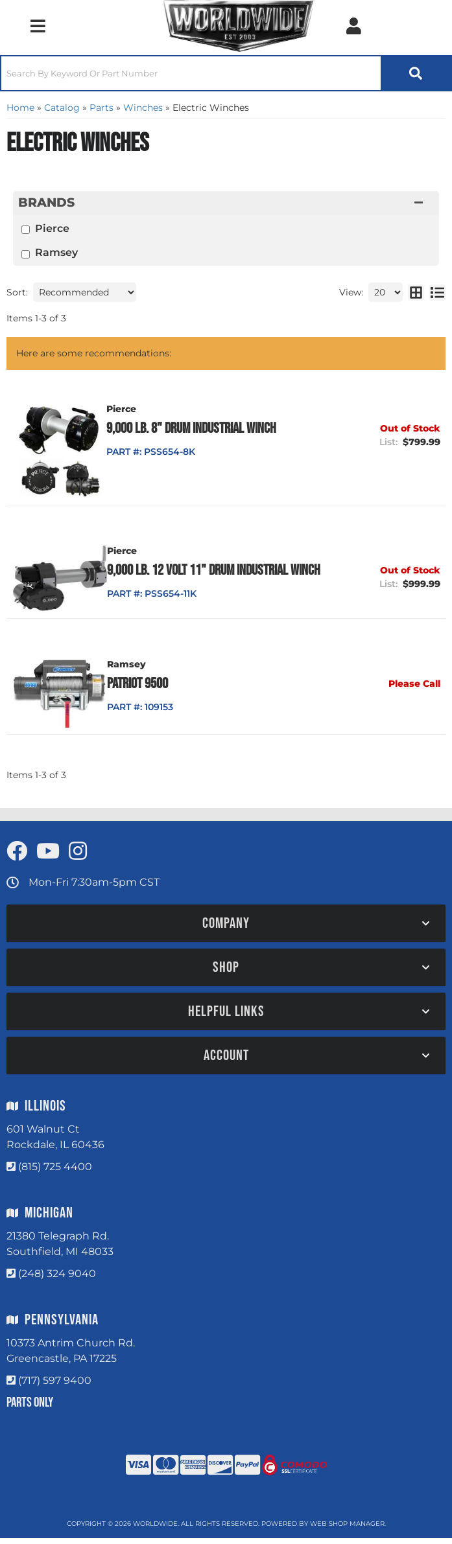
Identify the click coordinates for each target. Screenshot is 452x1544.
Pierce (52, 228)
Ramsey (56, 252)
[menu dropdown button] (37, 26)
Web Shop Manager (347, 1529)
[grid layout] (416, 292)
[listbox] (84, 292)
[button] (226, 73)
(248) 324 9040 (57, 1280)
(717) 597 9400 (54, 1387)
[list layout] (437, 292)
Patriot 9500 (149, 689)
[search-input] (191, 73)
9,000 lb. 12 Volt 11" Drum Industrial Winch (209, 579)
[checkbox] (25, 229)
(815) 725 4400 (55, 1173)
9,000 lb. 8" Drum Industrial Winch (204, 428)
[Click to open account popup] (354, 26)
